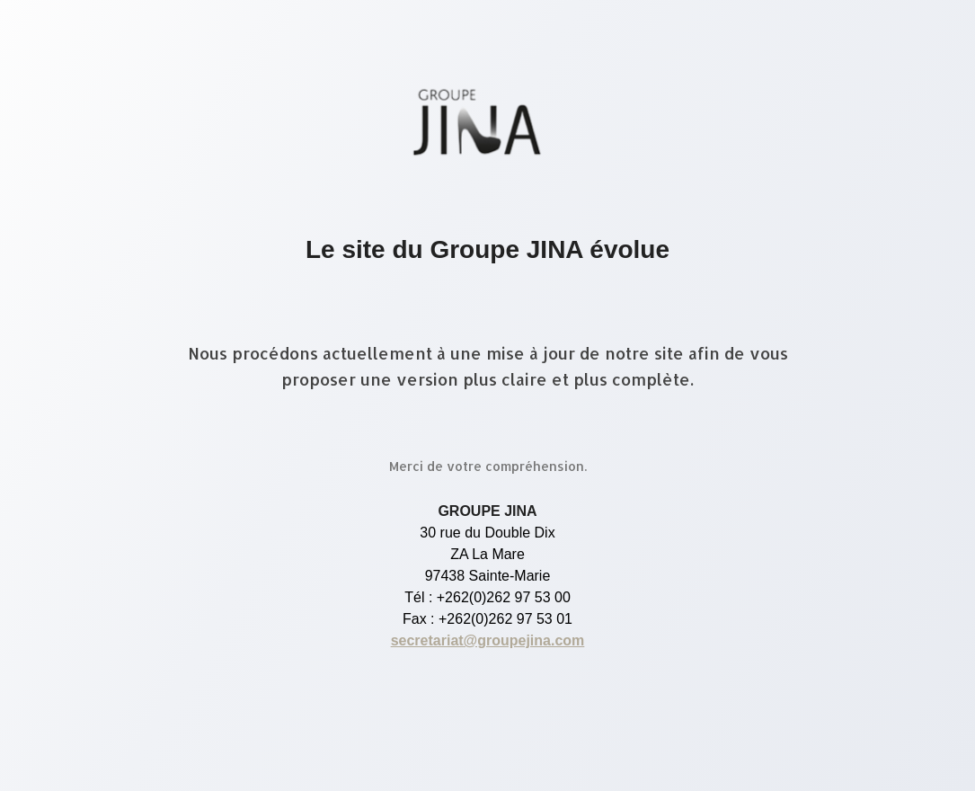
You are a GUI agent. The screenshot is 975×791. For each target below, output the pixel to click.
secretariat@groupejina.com (488, 640)
